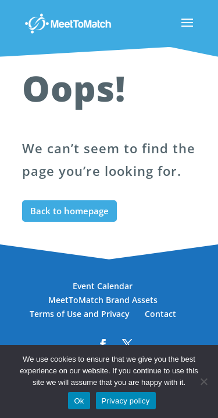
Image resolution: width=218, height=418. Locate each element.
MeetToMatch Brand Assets (103, 299)
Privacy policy (126, 401)
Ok (79, 401)
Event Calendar (103, 285)
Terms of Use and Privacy (80, 313)
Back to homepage (69, 211)
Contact (160, 313)
